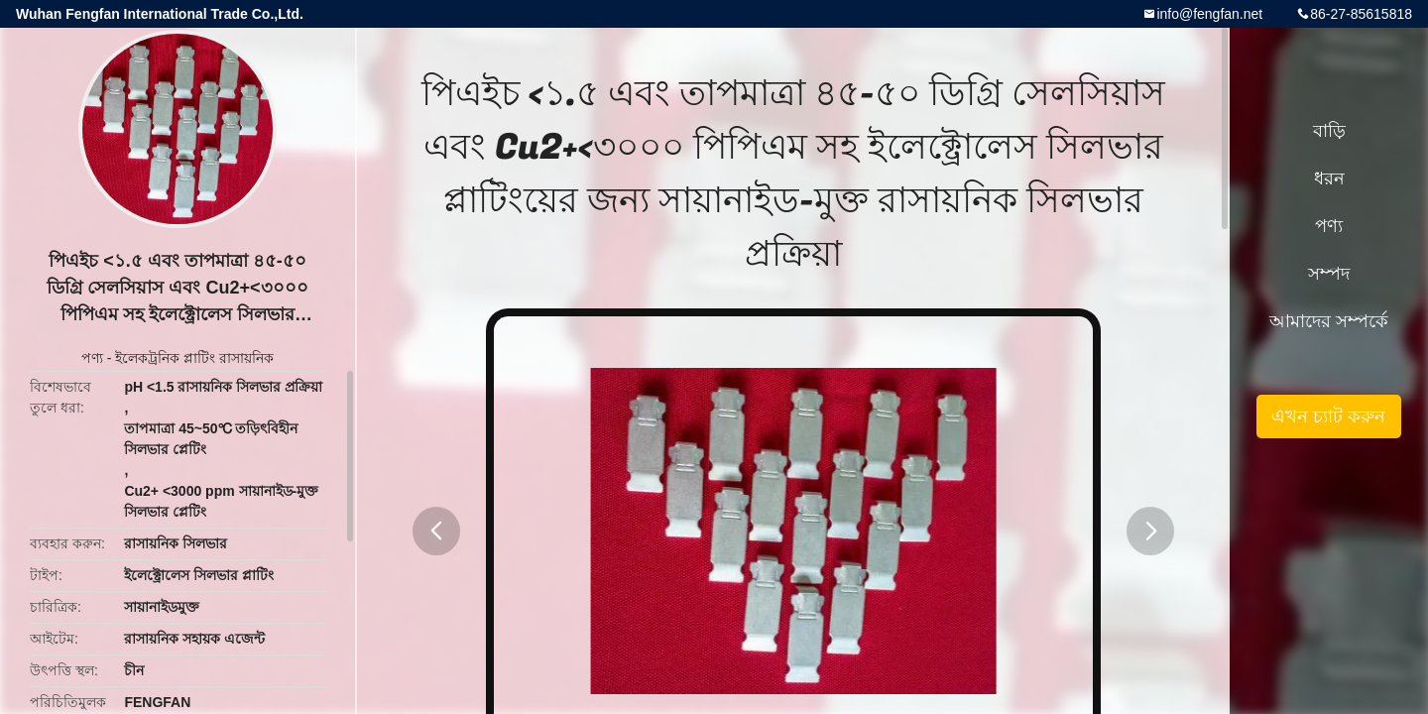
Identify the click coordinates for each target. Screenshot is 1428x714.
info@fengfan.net (1209, 14)
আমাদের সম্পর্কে (1328, 321)
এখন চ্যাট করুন (1328, 416)
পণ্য (92, 358)
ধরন (1329, 178)
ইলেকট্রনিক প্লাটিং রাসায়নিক (194, 358)
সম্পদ (1329, 274)
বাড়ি (1329, 131)
